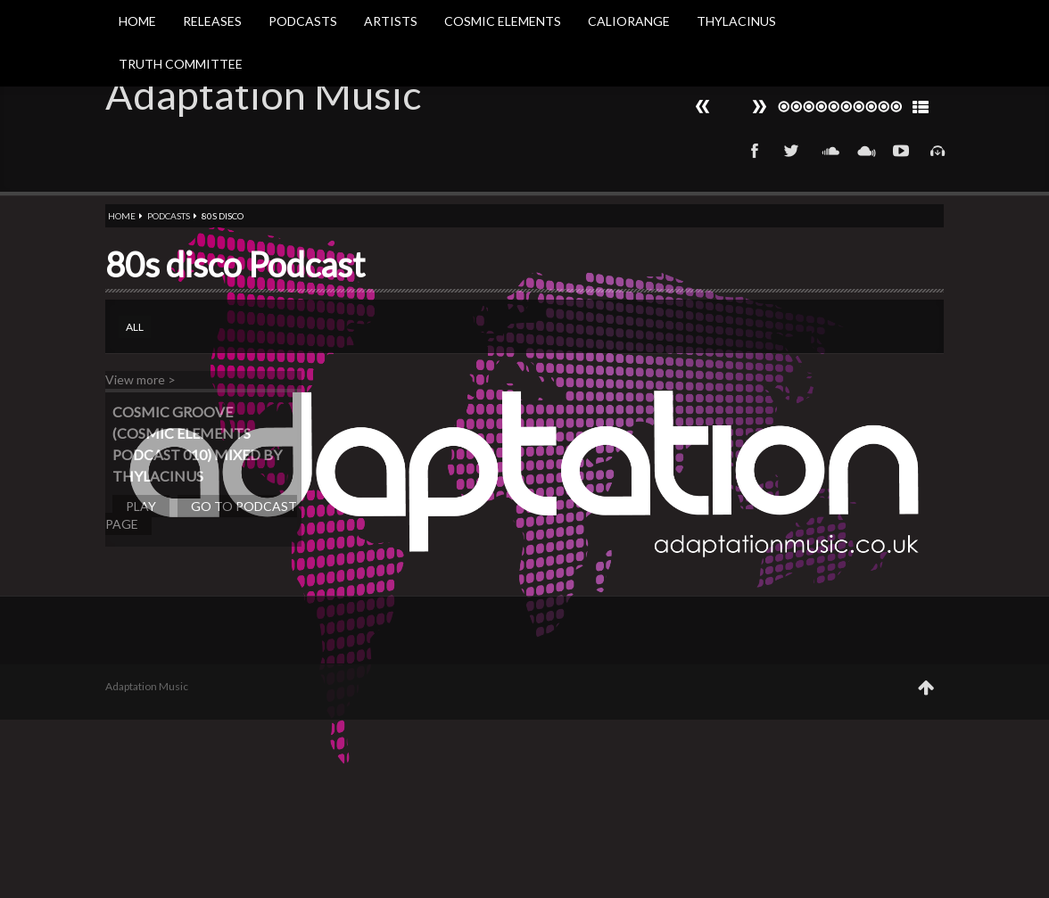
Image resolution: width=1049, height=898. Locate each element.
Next (703, 106)
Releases (212, 21)
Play (141, 506)
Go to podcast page (201, 514)
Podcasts (302, 21)
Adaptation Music (263, 94)
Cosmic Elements (502, 21)
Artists (390, 21)
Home (137, 21)
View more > (140, 379)
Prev (759, 106)
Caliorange (629, 21)
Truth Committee (181, 63)
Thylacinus (736, 21)
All (135, 327)
